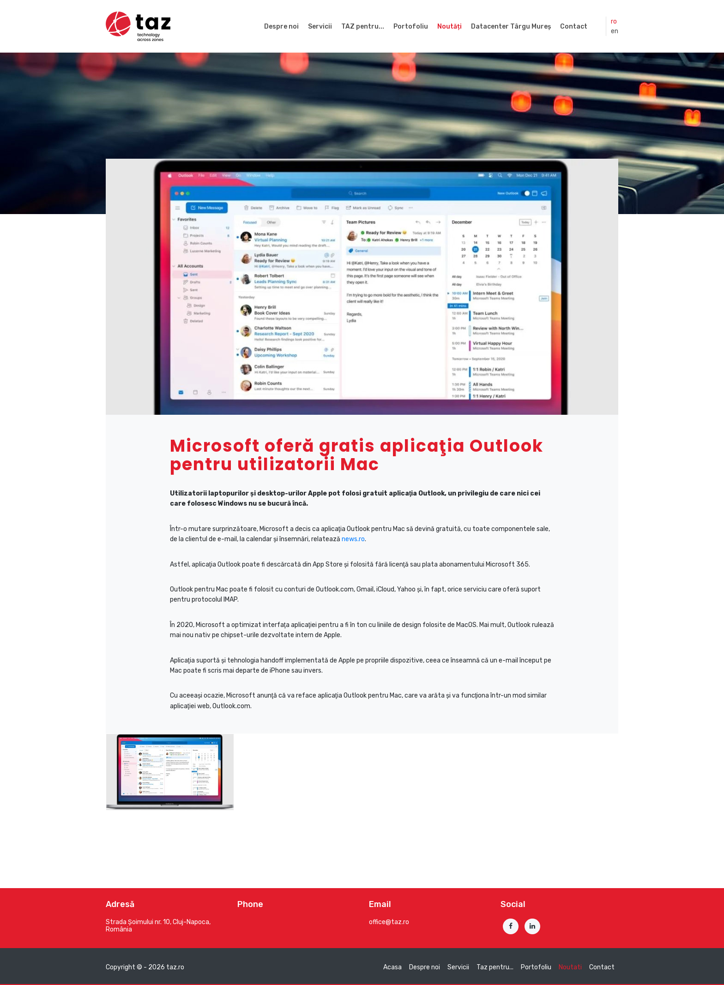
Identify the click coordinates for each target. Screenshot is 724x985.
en (614, 31)
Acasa (392, 967)
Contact (573, 26)
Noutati (570, 967)
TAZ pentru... (362, 26)
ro (614, 21)
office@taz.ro (389, 922)
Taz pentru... (495, 967)
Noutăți (449, 26)
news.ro (353, 539)
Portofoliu (410, 26)
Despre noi (281, 26)
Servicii (320, 26)
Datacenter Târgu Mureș (511, 26)
